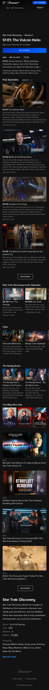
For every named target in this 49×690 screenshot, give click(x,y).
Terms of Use (17, 679)
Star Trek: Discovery (15, 8)
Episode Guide (9, 657)
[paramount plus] (13, 2)
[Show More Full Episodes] (25, 276)
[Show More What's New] (25, 588)
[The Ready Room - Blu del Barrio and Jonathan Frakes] (36, 384)
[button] (4, 3)
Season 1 (29, 35)
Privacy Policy (31, 679)
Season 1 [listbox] (26, 80)
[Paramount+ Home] (24, 672)
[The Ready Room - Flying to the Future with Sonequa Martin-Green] (13, 384)
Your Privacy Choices (24, 685)
